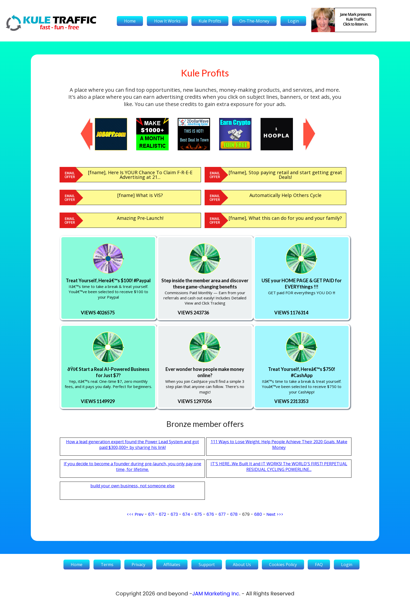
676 (210, 514)
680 (258, 514)
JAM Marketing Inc (215, 593)
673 (174, 514)
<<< (130, 514)
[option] (115, 134)
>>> (280, 514)
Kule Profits (210, 21)
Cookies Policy (283, 564)
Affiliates (171, 564)
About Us (242, 564)
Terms (107, 564)
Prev (139, 514)
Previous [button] (83, 120)
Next (271, 514)
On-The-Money (254, 21)
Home (130, 21)
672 (162, 514)
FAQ (319, 564)
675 (198, 514)
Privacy (138, 564)
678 (234, 514)
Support (207, 564)
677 (222, 514)
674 (186, 514)
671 (151, 514)
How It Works (167, 21)
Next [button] (305, 120)
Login (293, 21)
